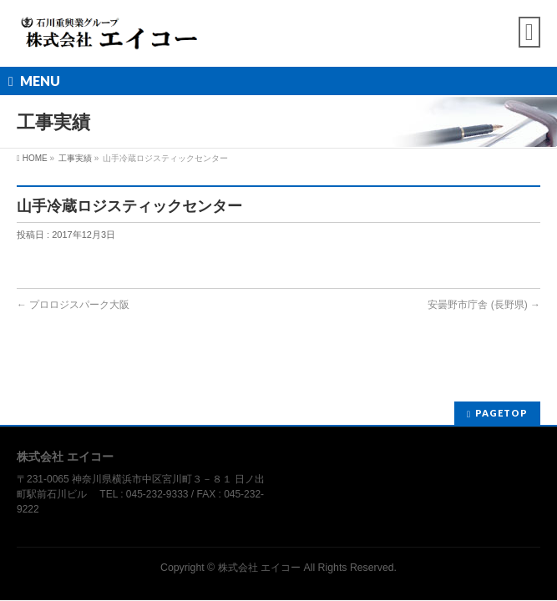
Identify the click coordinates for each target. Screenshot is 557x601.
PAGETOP (501, 412)
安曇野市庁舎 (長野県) (484, 305)
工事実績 (75, 158)
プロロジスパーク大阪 (73, 305)
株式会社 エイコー (259, 567)
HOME (35, 158)
